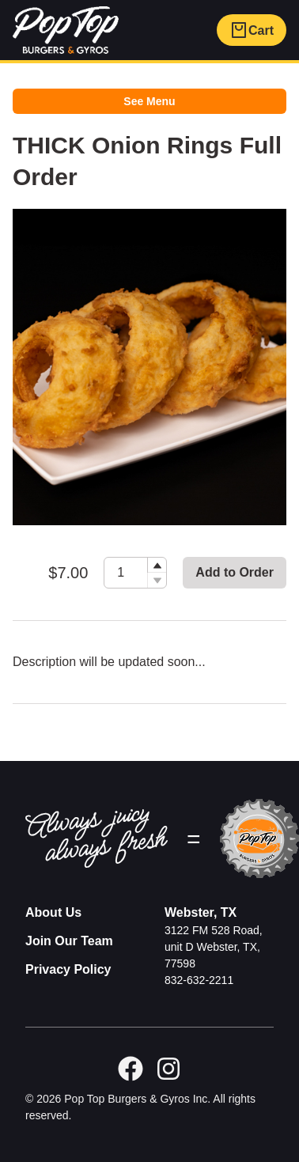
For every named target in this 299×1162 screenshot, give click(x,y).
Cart (251, 30)
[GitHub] (168, 1068)
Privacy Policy (68, 969)
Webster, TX (201, 912)
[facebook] (130, 1068)
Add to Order (234, 572)
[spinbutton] (135, 573)
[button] (156, 565)
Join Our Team (69, 941)
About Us (53, 912)
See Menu (149, 101)
